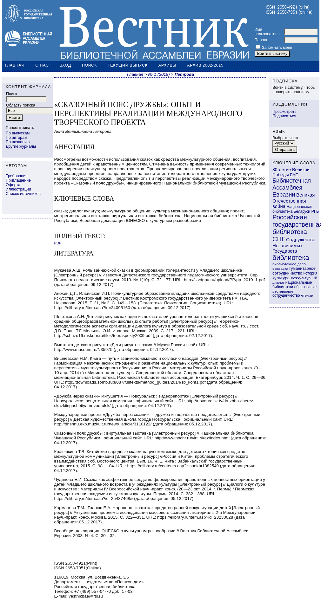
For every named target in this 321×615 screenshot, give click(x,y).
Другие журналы (21, 146)
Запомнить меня (277, 47)
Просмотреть (284, 111)
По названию (18, 142)
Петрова (184, 74)
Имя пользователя (267, 31)
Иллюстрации (18, 189)
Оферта (13, 185)
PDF (58, 243)
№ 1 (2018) (159, 74)
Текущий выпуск (128, 65)
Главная (15, 65)
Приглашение (18, 180)
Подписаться (284, 116)
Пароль (261, 40)
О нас (42, 65)
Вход (65, 65)
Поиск (89, 65)
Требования (17, 176)
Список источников (23, 193)
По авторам (16, 137)
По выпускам (18, 133)
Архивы (167, 65)
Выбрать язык (285, 138)
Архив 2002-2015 (205, 65)
